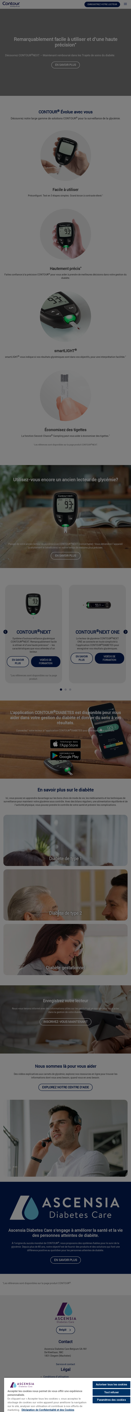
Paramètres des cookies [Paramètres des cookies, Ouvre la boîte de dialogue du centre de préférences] (111, 1399)
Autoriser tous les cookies (111, 1384)
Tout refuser (111, 1392)
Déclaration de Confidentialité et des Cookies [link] (47, 1409)
